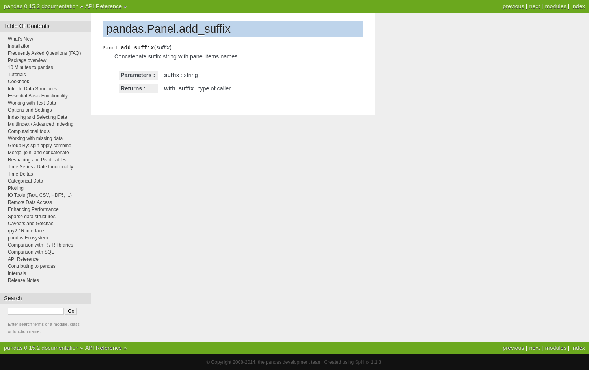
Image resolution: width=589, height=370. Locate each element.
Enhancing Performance (33, 209)
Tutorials (17, 74)
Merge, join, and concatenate (38, 152)
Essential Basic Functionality (38, 96)
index (578, 6)
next (534, 6)
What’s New (20, 39)
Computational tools (29, 131)
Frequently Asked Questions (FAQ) (44, 53)
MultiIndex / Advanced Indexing (40, 124)
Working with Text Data (32, 103)
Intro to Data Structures (32, 89)
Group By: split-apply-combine (39, 145)
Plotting (16, 188)
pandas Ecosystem (28, 238)
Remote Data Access (30, 202)
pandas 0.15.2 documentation (41, 6)
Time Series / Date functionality (40, 167)
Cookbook (18, 81)
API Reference (103, 6)
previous (513, 6)
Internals (17, 273)
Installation (19, 46)
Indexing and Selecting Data (37, 117)
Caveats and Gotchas (30, 223)
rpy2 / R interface (26, 231)
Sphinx (362, 362)
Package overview (27, 60)
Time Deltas (20, 174)
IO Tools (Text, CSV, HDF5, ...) (40, 195)
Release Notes (23, 280)
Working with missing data (35, 138)
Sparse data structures (32, 216)
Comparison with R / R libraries (40, 245)
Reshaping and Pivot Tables (37, 160)
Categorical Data (25, 181)
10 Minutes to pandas (30, 67)
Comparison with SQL (31, 252)
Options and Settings (30, 110)
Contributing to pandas (32, 266)
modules (555, 6)
